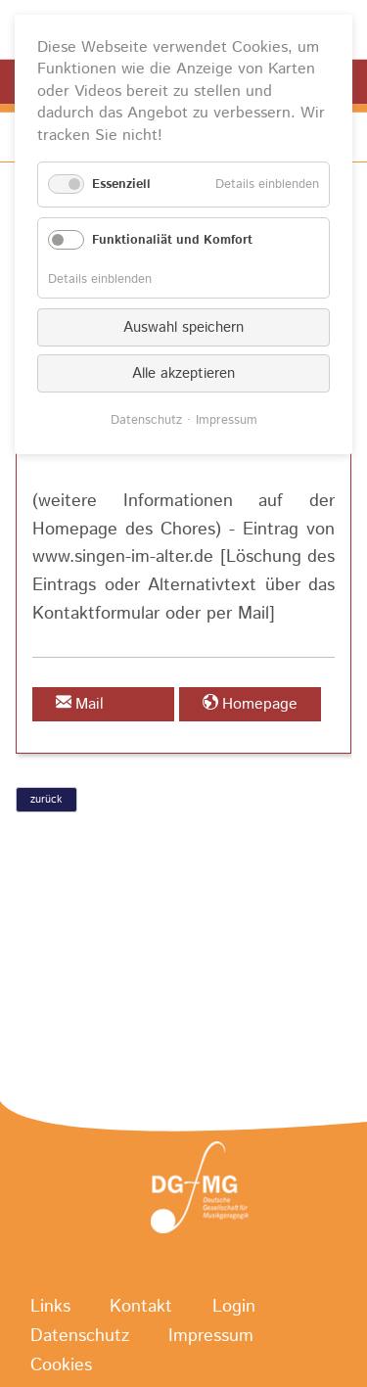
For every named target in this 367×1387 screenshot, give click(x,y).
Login (233, 1306)
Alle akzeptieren (183, 373)
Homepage (260, 704)
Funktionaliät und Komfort (172, 240)
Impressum (210, 1336)
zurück (46, 800)
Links (50, 1306)
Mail (89, 704)
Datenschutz (79, 1336)
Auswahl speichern (183, 327)
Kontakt (141, 1306)
